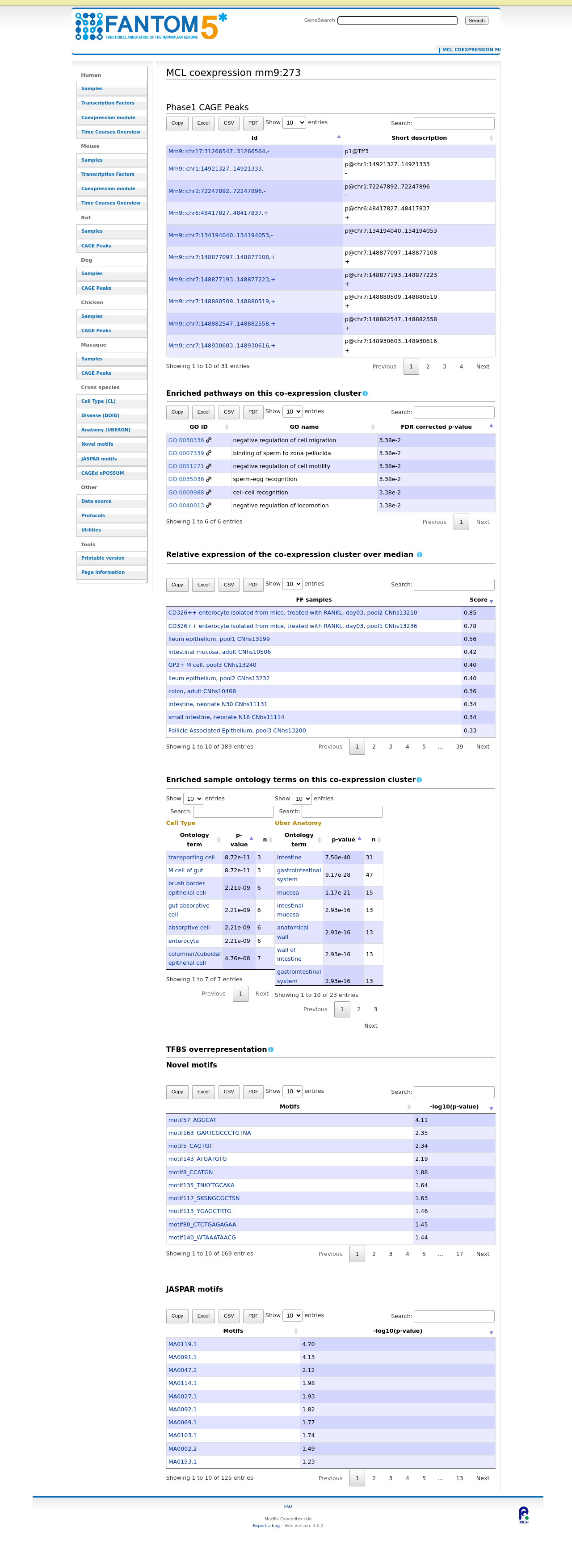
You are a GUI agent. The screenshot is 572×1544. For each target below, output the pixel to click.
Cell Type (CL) (98, 401)
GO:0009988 (186, 492)
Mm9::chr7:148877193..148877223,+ (222, 279)
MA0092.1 (182, 1409)
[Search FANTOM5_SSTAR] (397, 20)
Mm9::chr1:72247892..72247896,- (217, 191)
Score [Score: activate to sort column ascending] (479, 599)
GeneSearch (319, 20)
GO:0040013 (186, 505)
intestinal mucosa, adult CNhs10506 (219, 652)
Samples (92, 88)
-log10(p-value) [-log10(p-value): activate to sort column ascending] (427, 1106)
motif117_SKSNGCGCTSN (204, 1198)
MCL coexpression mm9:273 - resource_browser (146, 21)
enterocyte (183, 940)
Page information (103, 572)
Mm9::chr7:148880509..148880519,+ (222, 301)
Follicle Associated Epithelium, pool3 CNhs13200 (237, 730)
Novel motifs (97, 444)
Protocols (93, 515)
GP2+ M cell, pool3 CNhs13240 (212, 664)
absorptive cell (189, 927)
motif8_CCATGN (190, 1172)
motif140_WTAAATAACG (202, 1237)
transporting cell (191, 857)
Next (482, 366)
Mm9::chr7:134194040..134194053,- (220, 235)
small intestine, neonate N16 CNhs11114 (226, 717)
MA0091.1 (182, 1357)
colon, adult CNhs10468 (202, 691)
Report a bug (266, 1525)
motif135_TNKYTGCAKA (201, 1185)
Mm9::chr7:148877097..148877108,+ (222, 257)
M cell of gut (185, 870)
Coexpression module (108, 117)
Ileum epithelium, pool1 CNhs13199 (219, 639)
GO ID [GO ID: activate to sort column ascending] (198, 426)
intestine (289, 857)
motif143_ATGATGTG (197, 1158)
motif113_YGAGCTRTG (199, 1211)
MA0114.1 (182, 1383)
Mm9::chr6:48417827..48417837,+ (218, 212)
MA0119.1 (182, 1344)
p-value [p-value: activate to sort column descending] (239, 839)
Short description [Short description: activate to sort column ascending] (419, 137)
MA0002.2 (182, 1448)
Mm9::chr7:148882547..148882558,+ (222, 323)
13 (459, 1478)
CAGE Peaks (96, 245)
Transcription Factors (108, 102)
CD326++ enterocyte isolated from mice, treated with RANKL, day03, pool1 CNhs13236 (292, 626)
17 (459, 1254)
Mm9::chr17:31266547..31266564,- (218, 151)
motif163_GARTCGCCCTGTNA (209, 1133)
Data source (96, 501)
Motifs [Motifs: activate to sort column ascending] (263, 1106)
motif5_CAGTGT (190, 1145)
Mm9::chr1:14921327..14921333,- (217, 168)
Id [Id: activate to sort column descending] (255, 137)
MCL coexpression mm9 (465, 50)
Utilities (91, 529)
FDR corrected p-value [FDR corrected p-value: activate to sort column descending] (436, 426)
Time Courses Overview (110, 132)
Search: (443, 123)
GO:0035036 (186, 479)
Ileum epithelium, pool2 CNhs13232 (219, 678)
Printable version (103, 558)
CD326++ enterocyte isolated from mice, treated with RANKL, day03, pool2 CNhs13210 (292, 612)
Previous (385, 366)
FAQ (288, 1506)
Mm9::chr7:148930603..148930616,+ (222, 345)
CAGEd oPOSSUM (102, 473)
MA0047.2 (182, 1370)
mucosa (288, 892)
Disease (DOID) (100, 415)
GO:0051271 (186, 466)
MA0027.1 (182, 1396)
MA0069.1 (182, 1422)
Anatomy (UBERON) (105, 429)
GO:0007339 (186, 453)
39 (459, 746)
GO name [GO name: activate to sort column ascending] (304, 426)
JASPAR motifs (99, 458)
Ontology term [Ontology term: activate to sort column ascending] (194, 839)
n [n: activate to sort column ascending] (265, 839)
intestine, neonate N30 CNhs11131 (218, 704)
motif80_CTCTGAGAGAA (202, 1224)
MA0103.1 (182, 1435)
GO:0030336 (186, 440)
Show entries (296, 122)
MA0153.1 (182, 1461)
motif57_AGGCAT (192, 1120)
